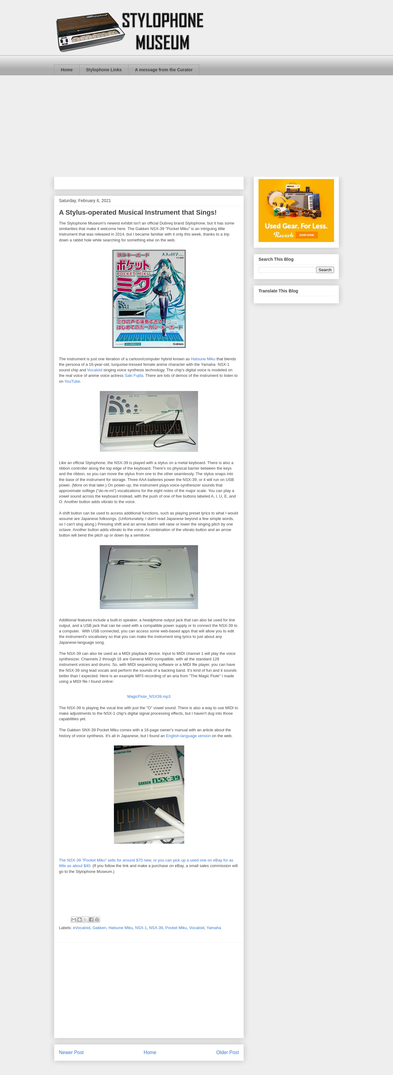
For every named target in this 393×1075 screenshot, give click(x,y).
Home (67, 69)
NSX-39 (156, 927)
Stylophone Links (104, 69)
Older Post (227, 1052)
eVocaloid (81, 927)
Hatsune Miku (203, 359)
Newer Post (71, 1052)
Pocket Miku (176, 927)
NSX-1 (141, 927)
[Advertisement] (196, 121)
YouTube (72, 381)
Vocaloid (95, 370)
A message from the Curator (164, 69)
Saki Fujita (134, 375)
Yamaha (213, 927)
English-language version (188, 735)
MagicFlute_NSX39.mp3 (149, 696)
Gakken (99, 927)
